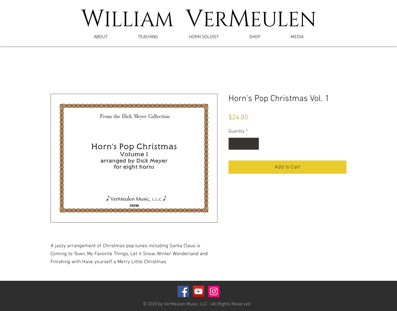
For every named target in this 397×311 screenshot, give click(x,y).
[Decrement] (233, 144)
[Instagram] (213, 291)
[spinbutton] (244, 144)
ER (215, 20)
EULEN (283, 20)
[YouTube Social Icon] (198, 291)
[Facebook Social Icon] (183, 291)
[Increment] (254, 144)
